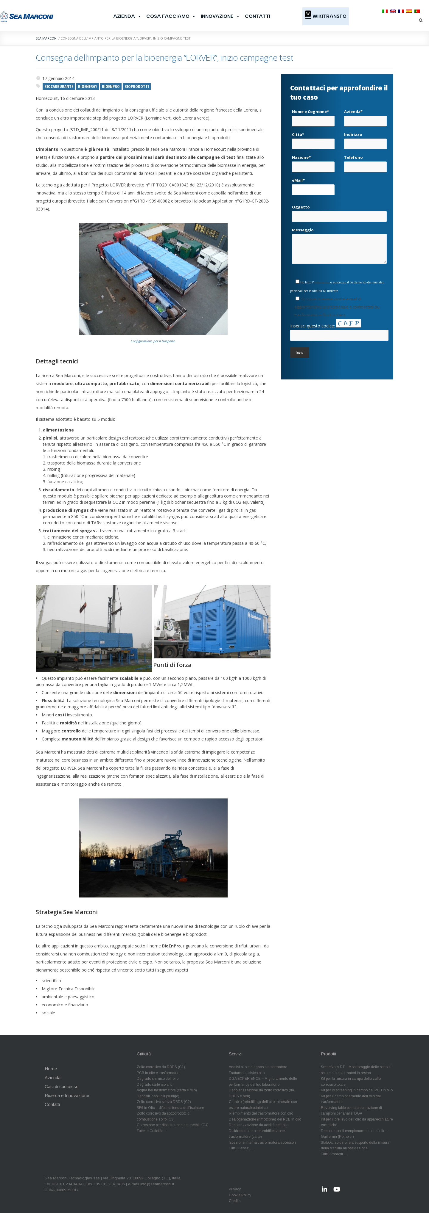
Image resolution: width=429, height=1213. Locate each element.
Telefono (365, 161)
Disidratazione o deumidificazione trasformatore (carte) (257, 1134)
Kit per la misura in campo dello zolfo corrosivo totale (351, 1082)
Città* (313, 138)
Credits (234, 1201)
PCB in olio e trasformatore (159, 1073)
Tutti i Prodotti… (334, 1154)
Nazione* (313, 161)
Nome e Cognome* (313, 116)
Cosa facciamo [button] (171, 16)
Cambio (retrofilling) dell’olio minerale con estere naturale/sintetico (263, 1105)
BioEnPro (111, 86)
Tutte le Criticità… (151, 1131)
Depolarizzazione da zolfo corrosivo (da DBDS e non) (261, 1093)
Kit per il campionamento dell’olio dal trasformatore (351, 1099)
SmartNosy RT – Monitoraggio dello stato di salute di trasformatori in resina (356, 1070)
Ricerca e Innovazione (67, 1095)
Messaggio (339, 245)
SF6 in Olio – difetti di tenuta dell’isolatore (170, 1108)
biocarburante (58, 86)
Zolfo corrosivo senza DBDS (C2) (164, 1102)
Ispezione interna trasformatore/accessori (262, 1142)
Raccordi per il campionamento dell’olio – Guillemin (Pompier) (354, 1134)
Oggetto (339, 211)
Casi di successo (62, 1086)
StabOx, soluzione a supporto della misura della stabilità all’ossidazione (355, 1145)
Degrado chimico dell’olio (157, 1079)
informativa (321, 282)
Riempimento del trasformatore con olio (261, 1113)
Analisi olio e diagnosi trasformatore (258, 1067)
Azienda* (365, 116)
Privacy (235, 1189)
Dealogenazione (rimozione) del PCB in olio (265, 1119)
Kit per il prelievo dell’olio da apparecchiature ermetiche (357, 1122)
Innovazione (220, 16)
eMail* (313, 184)
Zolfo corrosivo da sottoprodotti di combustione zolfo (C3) (163, 1116)
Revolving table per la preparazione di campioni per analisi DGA (351, 1111)
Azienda (127, 16)
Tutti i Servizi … (241, 1148)
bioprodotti (137, 86)
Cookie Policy (240, 1195)
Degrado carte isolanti (154, 1084)
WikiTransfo (329, 16)
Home (51, 1068)
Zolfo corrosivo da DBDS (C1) (161, 1067)
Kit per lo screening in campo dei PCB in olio (357, 1090)
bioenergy (87, 86)
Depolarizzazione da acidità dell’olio (258, 1125)
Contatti (257, 16)
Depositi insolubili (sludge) (158, 1096)
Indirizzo (365, 138)
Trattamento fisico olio (247, 1073)
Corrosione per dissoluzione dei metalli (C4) (173, 1125)
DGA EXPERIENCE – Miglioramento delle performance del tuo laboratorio (263, 1082)
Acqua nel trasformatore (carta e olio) (167, 1090)
